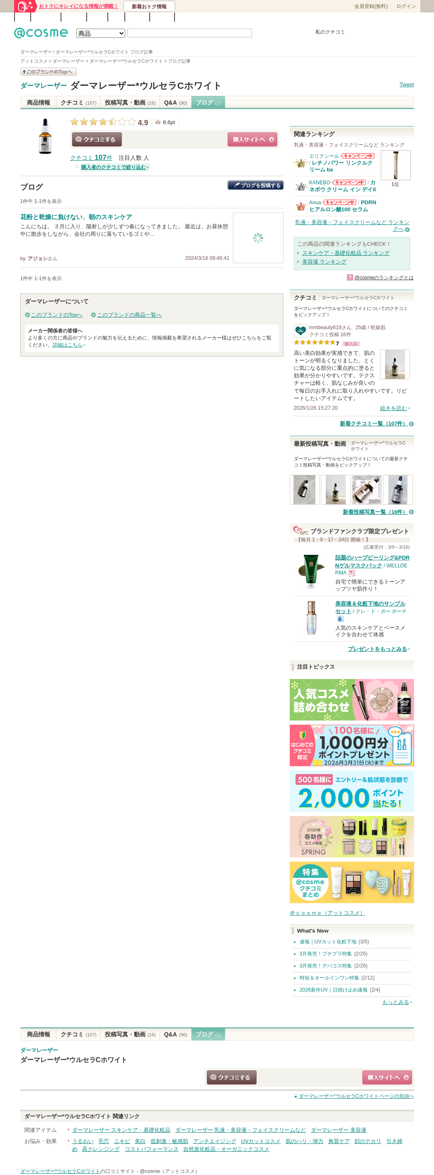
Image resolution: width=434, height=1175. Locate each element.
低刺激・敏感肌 (169, 1141)
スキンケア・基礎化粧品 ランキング (346, 253)
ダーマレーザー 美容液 (338, 1130)
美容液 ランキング (324, 262)
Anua (315, 202)
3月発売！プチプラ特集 (326, 954)
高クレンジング (101, 1149)
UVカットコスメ (261, 1141)
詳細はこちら (67, 345)
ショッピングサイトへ (252, 139)
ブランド (74, 17)
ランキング (45, 17)
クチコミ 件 (91, 158)
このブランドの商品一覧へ (129, 315)
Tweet (407, 84)
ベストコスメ (272, 17)
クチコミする (97, 139)
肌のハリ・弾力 (304, 1141)
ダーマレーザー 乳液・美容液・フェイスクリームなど (240, 1130)
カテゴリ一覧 (240, 17)
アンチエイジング (214, 1141)
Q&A (116, 17)
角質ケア (339, 1141)
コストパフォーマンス (152, 1149)
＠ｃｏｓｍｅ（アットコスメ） (327, 913)
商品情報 (38, 102)
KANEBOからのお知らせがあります (348, 182)
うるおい (83, 1141)
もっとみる (395, 1002)
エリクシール (324, 156)
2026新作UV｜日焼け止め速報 (334, 990)
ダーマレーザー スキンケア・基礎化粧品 (121, 1130)
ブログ (97, 17)
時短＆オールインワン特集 (329, 978)
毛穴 (103, 1141)
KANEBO (319, 183)
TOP (22, 17)
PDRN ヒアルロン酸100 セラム (342, 205)
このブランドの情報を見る (48, 72)
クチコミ (79, 102)
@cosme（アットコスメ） (170, 1171)
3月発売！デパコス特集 (326, 966)
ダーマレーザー (43, 86)
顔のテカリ (367, 1141)
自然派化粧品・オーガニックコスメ (226, 1149)
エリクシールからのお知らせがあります (357, 156)
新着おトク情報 (149, 7)
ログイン (406, 6)
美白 (140, 1141)
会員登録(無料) (371, 6)
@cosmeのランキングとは (384, 278)
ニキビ (122, 1141)
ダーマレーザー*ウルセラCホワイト (146, 86)
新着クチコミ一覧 (374, 423)
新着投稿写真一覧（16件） (375, 512)
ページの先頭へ (356, 1096)
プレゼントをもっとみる (377, 649)
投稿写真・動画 (130, 102)
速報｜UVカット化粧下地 (328, 942)
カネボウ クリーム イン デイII (342, 185)
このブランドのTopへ (57, 315)
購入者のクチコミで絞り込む (113, 167)
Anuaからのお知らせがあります (339, 202)
